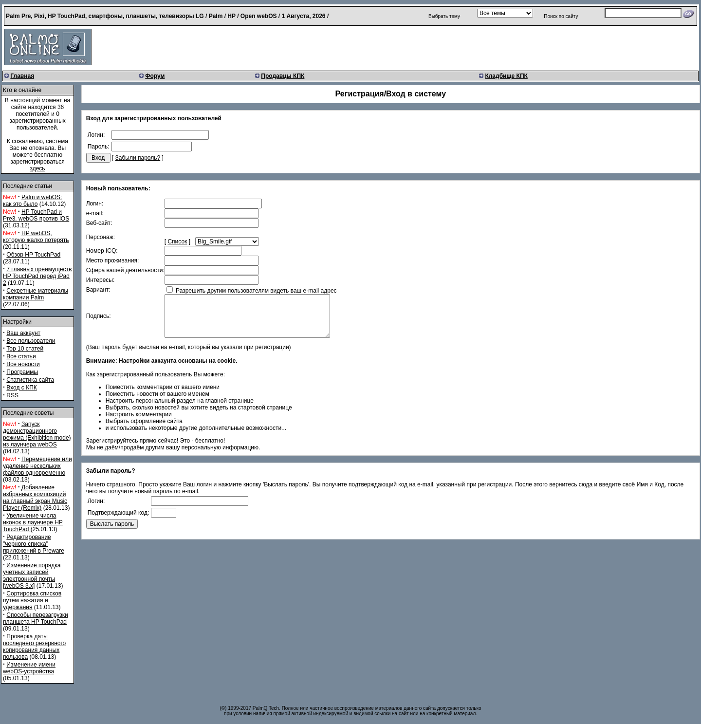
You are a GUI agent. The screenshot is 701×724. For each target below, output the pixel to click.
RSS (12, 395)
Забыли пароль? (138, 157)
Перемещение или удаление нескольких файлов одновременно (37, 466)
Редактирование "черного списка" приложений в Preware (33, 544)
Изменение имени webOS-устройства (29, 668)
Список (177, 241)
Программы (22, 372)
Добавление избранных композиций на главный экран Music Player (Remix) (35, 497)
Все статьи (21, 356)
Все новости (22, 364)
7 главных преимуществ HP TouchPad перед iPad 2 (37, 276)
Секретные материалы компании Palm (35, 294)
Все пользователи (30, 340)
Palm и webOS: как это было (32, 200)
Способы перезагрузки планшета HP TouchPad (35, 618)
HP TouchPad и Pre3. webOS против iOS (36, 215)
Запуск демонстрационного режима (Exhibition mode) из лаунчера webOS (37, 434)
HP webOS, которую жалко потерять (36, 236)
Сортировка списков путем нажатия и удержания (32, 600)
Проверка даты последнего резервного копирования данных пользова (34, 646)
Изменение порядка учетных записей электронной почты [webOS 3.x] (31, 575)
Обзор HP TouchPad (33, 254)
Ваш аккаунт (23, 333)
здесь (37, 168)
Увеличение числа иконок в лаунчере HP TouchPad (33, 522)
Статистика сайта (30, 379)
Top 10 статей (24, 348)
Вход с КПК (21, 387)
